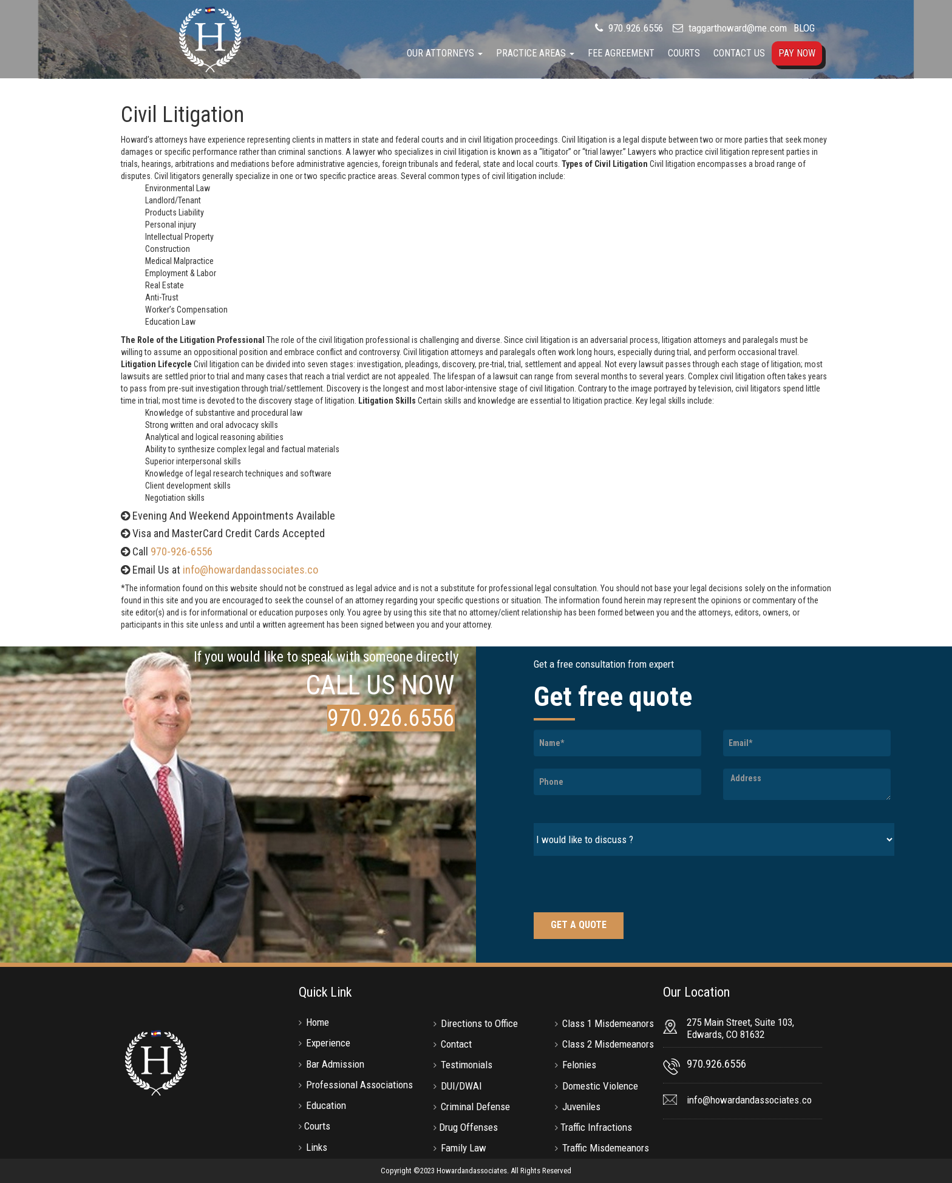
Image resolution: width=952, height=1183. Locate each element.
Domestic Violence (600, 1086)
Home (317, 1022)
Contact (456, 1044)
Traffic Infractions (596, 1127)
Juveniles (581, 1106)
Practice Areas (535, 53)
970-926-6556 (181, 551)
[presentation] (626, 885)
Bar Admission (335, 1064)
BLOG (804, 28)
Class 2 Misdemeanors (608, 1044)
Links (316, 1147)
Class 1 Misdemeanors (608, 1023)
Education (326, 1105)
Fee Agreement (621, 53)
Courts (684, 53)
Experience (328, 1043)
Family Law (463, 1148)
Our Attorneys (445, 53)
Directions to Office (479, 1023)
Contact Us (739, 53)
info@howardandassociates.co (250, 569)
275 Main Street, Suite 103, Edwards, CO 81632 (740, 1028)
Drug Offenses (468, 1127)
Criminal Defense (475, 1106)
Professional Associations (359, 1085)
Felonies (579, 1065)
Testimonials (466, 1065)
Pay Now (796, 53)
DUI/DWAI (461, 1086)
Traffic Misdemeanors (605, 1148)
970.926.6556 (634, 28)
